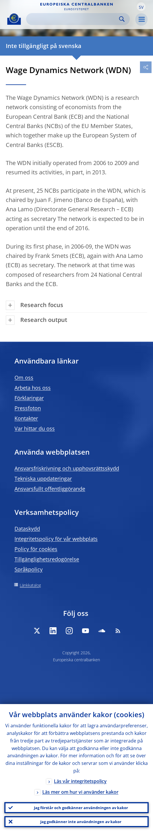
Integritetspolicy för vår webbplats (56, 538)
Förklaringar (29, 397)
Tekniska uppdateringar (43, 478)
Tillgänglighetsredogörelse (46, 559)
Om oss (23, 377)
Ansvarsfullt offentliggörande (49, 488)
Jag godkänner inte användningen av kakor (80, 821)
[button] (141, 6)
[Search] (73, 19)
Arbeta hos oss (32, 387)
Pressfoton (27, 408)
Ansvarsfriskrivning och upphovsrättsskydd (66, 468)
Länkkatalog (30, 585)
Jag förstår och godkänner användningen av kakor (81, 807)
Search (122, 19)
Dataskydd (27, 528)
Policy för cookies (35, 548)
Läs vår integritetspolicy (80, 781)
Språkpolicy (28, 569)
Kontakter (26, 418)
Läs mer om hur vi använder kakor (80, 792)
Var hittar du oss (34, 428)
